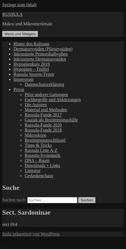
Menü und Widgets (20, 34)
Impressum (23, 79)
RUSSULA (12, 14)
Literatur (32, 170)
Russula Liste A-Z (41, 150)
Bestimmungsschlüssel (45, 140)
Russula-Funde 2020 (43, 125)
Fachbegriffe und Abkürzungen (53, 99)
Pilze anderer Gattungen (46, 94)
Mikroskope (35, 135)
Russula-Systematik (42, 155)
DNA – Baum (37, 160)
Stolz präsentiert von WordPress (31, 234)
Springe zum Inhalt (19, 4)
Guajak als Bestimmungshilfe (51, 119)
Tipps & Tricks (38, 145)
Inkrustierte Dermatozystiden (39, 59)
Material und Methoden (46, 109)
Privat (18, 89)
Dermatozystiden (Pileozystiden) (42, 48)
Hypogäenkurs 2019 (31, 64)
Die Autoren (36, 104)
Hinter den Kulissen (31, 43)
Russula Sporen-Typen (33, 74)
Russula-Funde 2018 (43, 130)
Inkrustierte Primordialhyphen (40, 54)
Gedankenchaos (39, 175)
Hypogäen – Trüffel (31, 69)
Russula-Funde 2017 (43, 114)
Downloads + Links (42, 165)
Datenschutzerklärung (44, 84)
